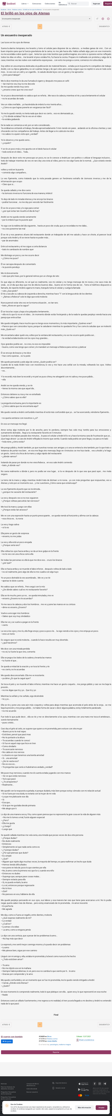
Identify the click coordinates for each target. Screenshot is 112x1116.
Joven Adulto (52, 1041)
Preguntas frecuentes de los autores (8, 1098)
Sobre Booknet (32, 1089)
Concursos (36, 4)
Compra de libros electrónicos (33, 1084)
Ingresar (96, 4)
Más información (84, 1108)
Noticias (4, 1084)
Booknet (3, 9)
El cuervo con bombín (12, 1037)
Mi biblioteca (63, 4)
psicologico (54, 1044)
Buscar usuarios (32, 1092)
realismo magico (65, 1044)
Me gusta (7, 1041)
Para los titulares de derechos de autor (8, 1088)
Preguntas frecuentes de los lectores (8, 1093)
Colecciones (50, 4)
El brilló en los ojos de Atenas (32, 9)
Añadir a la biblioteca (86, 1040)
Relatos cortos (17, 9)
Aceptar (102, 1108)
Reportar (56, 1052)
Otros (9, 9)
